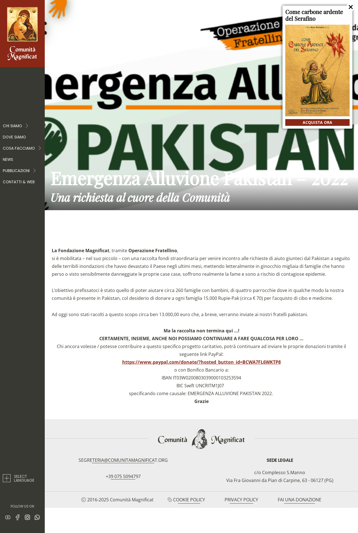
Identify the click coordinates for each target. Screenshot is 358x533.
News (8, 159)
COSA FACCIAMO (22, 148)
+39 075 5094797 (123, 476)
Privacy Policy (241, 500)
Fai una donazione (299, 500)
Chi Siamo (16, 126)
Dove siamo (14, 137)
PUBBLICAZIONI (19, 171)
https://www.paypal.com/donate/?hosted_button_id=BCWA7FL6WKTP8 (201, 362)
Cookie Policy (189, 500)
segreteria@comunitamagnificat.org (123, 460)
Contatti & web (19, 182)
